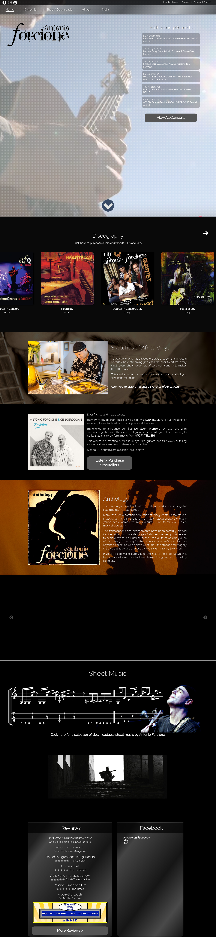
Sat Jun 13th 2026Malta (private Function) (167, 77)
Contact (185, 2)
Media (104, 9)
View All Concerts (171, 117)
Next (205, 617)
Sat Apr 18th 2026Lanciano (170, 39)
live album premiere (147, 428)
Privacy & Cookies (202, 2)
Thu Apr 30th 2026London (169, 51)
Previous (11, 617)
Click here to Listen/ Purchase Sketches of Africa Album (146, 386)
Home (10, 9)
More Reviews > (70, 930)
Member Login (170, 2)
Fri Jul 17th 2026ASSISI (170, 102)
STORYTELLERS (153, 419)
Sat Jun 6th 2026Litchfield (166, 64)
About (86, 9)
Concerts (30, 9)
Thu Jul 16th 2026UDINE (167, 89)
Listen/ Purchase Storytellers (109, 462)
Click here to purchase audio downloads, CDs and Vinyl (108, 243)
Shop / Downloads (59, 9)
